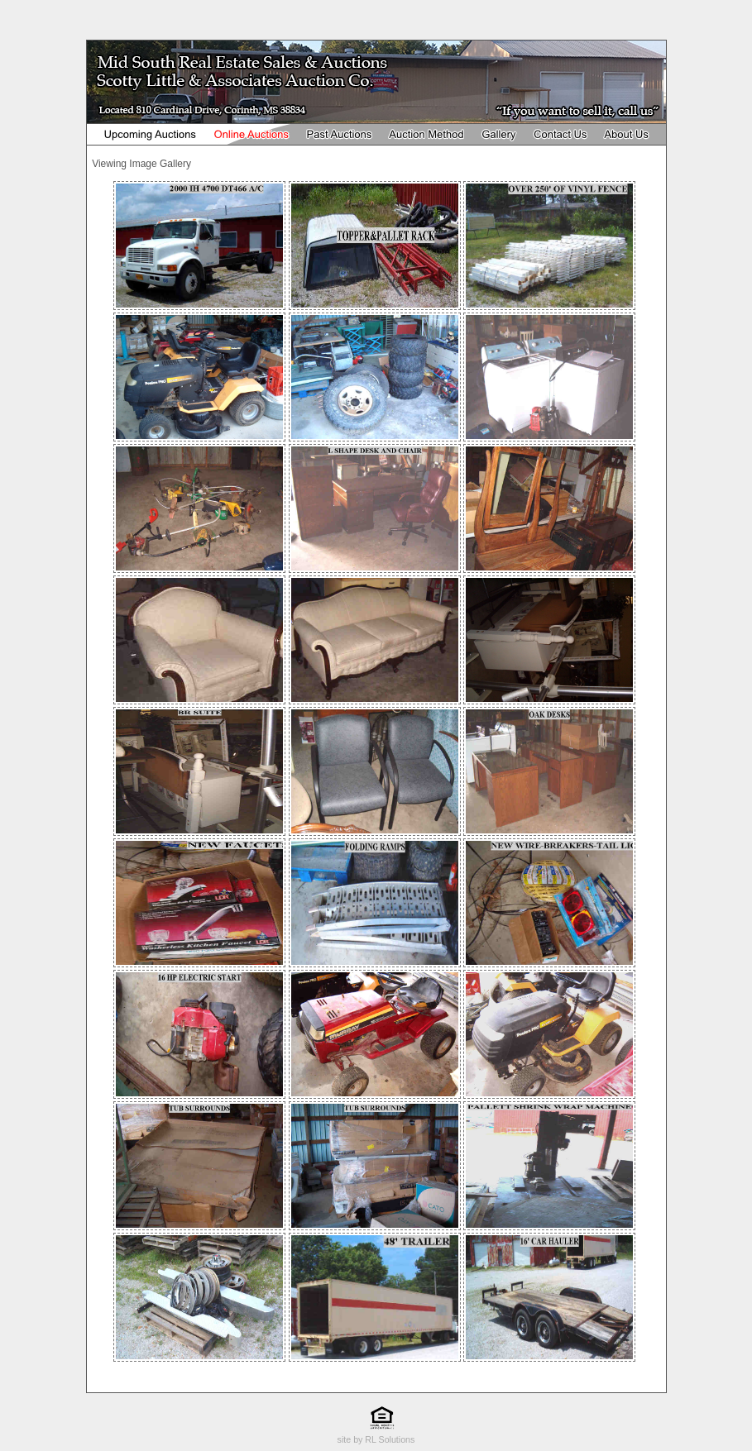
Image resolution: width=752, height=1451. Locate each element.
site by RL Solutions (376, 1439)
